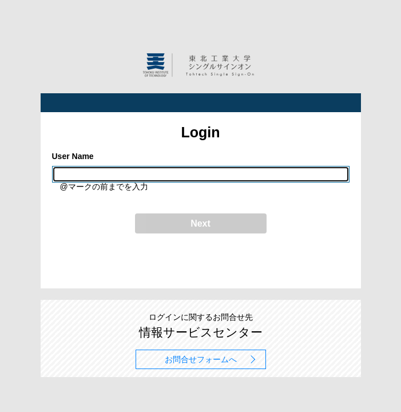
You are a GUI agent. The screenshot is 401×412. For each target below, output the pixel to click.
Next (200, 223)
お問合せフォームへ (201, 359)
